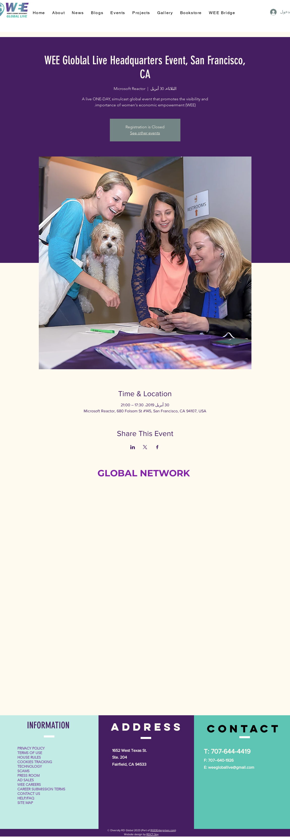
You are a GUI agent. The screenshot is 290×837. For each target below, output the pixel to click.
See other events (145, 133)
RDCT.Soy (152, 834)
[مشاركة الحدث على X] (145, 447)
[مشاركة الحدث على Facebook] (157, 447)
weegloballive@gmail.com (231, 767)
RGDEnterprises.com (162, 830)
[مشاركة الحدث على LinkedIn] (132, 447)
